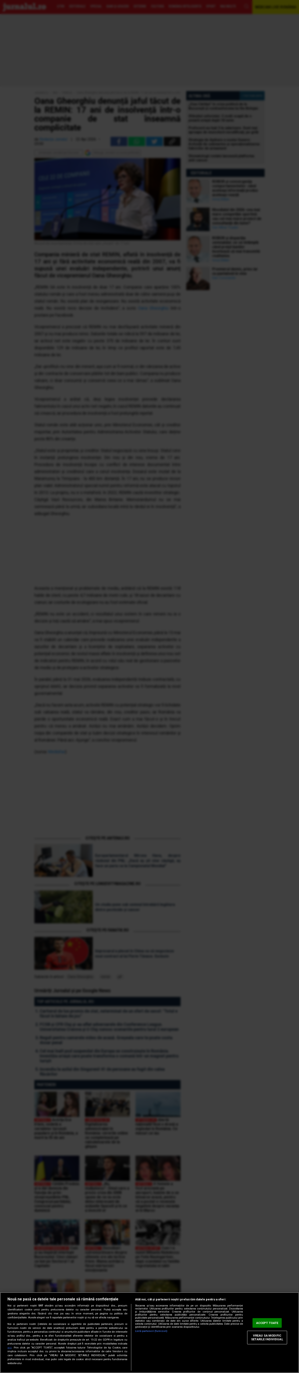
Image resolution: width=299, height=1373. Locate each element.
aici (9, 1347)
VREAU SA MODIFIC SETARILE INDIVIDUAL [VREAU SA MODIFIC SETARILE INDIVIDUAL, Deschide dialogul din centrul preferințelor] (267, 1337)
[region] (149, 1332)
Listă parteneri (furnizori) (151, 1331)
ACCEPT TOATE (267, 1323)
